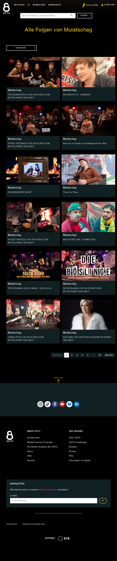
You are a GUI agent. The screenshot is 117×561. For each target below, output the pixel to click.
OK (103, 500)
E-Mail (14, 495)
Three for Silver (70, 192)
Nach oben (58, 379)
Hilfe (29, 455)
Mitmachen (40, 5)
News (30, 450)
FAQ (71, 455)
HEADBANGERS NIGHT (20, 192)
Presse (72, 450)
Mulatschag (14, 90)
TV (29, 5)
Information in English (80, 460)
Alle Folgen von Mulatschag (58, 30)
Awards (31, 460)
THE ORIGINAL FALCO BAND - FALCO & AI (29, 288)
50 (100, 354)
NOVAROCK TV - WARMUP (76, 95)
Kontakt (72, 446)
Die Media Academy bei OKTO (42, 446)
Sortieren (25, 48)
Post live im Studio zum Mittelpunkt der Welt (84, 143)
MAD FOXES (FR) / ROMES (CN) (79, 239)
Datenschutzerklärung (33, 523)
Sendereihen (33, 437)
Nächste (109, 354)
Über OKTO (74, 437)
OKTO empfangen (78, 441)
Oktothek (19, 5)
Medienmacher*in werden (40, 441)
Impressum (11, 523)
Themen (85, 15)
